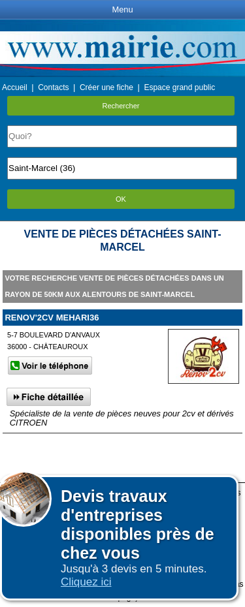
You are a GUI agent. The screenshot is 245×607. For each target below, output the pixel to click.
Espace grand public (179, 87)
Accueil (14, 87)
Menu (122, 9)
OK (121, 199)
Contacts (53, 87)
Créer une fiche (106, 87)
